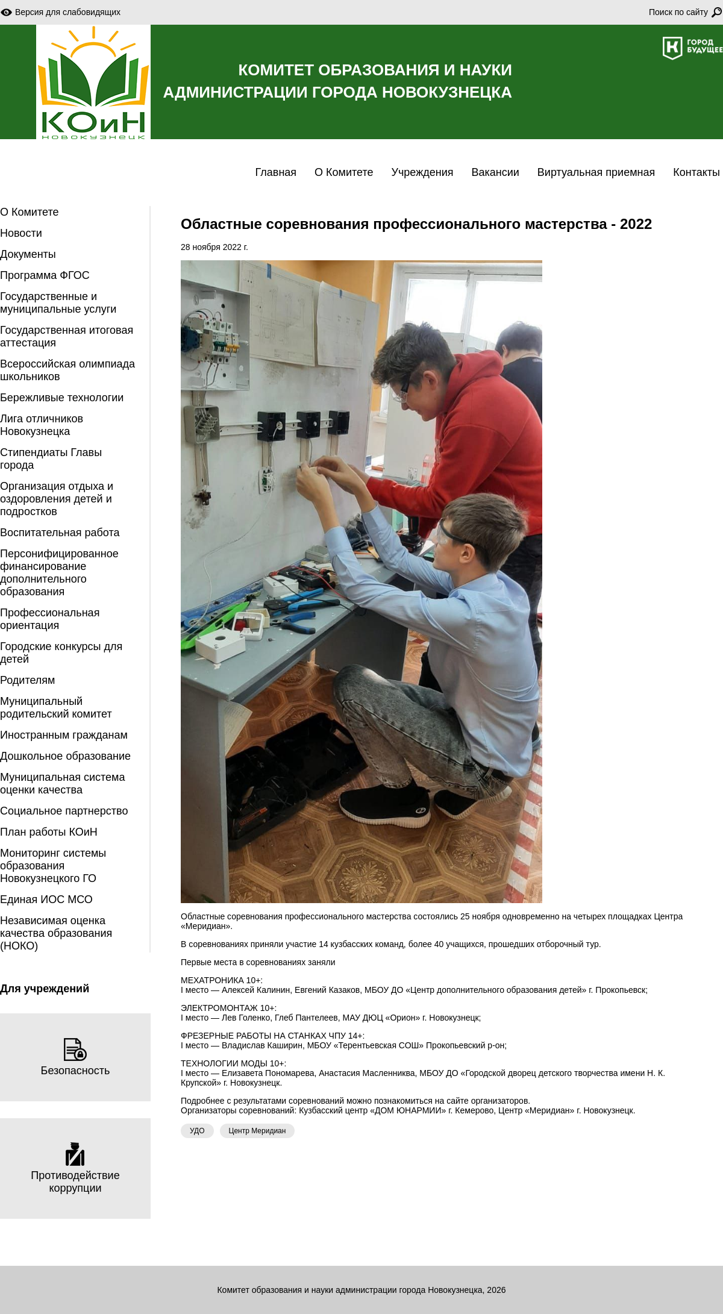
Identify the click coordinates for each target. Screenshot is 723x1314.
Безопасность (75, 1057)
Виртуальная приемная (596, 172)
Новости (21, 233)
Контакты (696, 172)
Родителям (27, 680)
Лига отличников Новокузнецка (41, 425)
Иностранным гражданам (64, 735)
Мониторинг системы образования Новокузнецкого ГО (53, 865)
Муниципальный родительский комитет (56, 707)
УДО (197, 1131)
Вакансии (495, 172)
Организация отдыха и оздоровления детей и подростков (56, 499)
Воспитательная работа (60, 533)
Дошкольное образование (65, 756)
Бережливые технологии (62, 398)
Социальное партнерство (64, 811)
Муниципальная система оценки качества (62, 783)
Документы (28, 254)
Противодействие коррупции (75, 1168)
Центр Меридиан (257, 1131)
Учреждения (423, 172)
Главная (276, 172)
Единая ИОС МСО (46, 899)
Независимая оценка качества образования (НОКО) (56, 933)
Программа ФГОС (45, 275)
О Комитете (344, 172)
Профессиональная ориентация (49, 619)
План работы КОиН (49, 832)
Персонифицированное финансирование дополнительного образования (59, 573)
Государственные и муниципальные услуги (58, 302)
